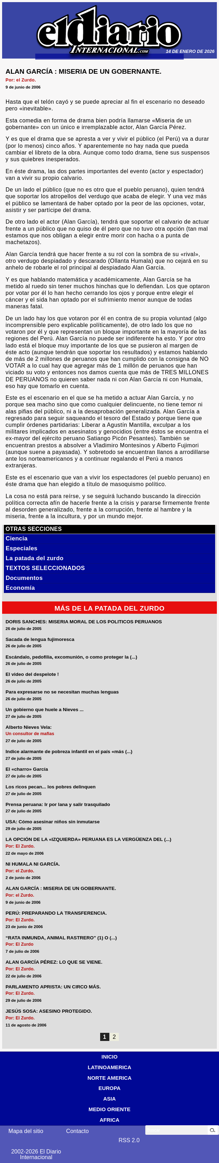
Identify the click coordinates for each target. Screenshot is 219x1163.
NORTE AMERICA (109, 1078)
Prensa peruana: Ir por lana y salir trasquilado (58, 804)
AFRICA (109, 1120)
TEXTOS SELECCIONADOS (45, 568)
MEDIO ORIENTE (109, 1109)
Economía (20, 587)
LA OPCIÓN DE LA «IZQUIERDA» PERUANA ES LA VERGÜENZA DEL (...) (88, 839)
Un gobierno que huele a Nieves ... (45, 709)
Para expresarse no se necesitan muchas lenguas (62, 692)
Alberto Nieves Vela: (29, 727)
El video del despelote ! (32, 674)
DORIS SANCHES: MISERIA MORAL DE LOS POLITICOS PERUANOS (84, 621)
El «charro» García (27, 769)
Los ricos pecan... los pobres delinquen (51, 787)
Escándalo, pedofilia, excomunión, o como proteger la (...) (71, 657)
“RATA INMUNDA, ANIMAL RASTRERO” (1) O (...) (61, 937)
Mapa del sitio (25, 1131)
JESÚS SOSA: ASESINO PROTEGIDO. (49, 1011)
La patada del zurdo (34, 558)
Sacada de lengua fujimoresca (40, 639)
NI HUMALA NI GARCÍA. (33, 864)
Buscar (153, 1130)
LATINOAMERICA (110, 1067)
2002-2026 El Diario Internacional (36, 1154)
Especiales (21, 548)
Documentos (24, 578)
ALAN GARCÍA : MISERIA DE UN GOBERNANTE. (61, 888)
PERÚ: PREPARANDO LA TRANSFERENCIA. (56, 913)
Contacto (77, 1131)
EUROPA (109, 1088)
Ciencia (17, 538)
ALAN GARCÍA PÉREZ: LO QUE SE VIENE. (54, 962)
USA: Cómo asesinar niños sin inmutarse (53, 821)
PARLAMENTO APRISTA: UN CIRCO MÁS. (53, 987)
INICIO (109, 1057)
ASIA (109, 1099)
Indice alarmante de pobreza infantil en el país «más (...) (69, 751)
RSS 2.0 (129, 1140)
